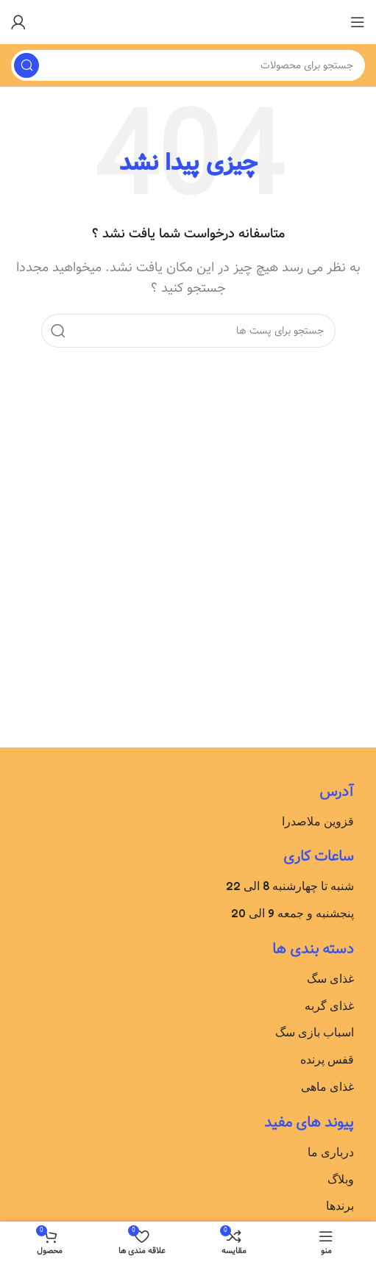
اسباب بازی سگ (314, 1032)
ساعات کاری (318, 856)
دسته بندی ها (313, 949)
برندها (340, 1205)
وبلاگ (340, 1179)
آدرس (336, 792)
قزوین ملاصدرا (318, 821)
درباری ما (331, 1151)
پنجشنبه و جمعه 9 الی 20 (292, 913)
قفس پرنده (327, 1059)
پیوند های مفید (309, 1122)
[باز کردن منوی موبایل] (357, 22)
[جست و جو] (188, 65)
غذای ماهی (327, 1086)
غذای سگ (330, 978)
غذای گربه (329, 1005)
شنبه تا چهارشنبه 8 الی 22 (290, 885)
